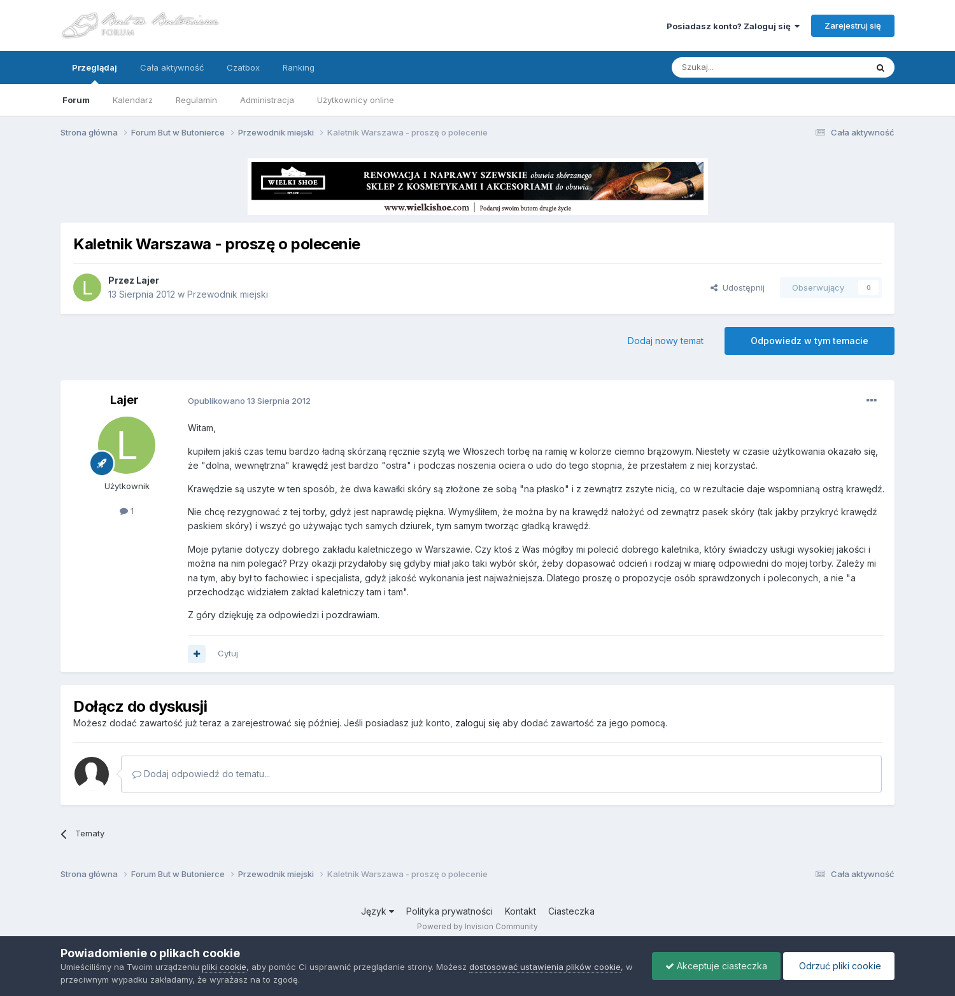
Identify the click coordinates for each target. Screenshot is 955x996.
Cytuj (228, 653)
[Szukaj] (737, 67)
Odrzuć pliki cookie (838, 965)
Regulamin (196, 100)
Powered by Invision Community (477, 926)
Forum (76, 100)
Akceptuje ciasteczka (716, 965)
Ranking (299, 67)
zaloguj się (477, 722)
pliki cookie (224, 967)
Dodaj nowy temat (666, 340)
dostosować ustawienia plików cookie (545, 967)
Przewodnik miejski (227, 294)
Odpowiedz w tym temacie (809, 340)
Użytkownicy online (355, 100)
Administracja (267, 100)
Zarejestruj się (852, 25)
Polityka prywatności (449, 911)
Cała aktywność (172, 67)
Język (377, 911)
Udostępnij (738, 287)
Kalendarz (133, 100)
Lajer (147, 280)
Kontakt (520, 911)
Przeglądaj (94, 73)
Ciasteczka (571, 911)
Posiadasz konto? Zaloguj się (733, 26)
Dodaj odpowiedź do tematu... (201, 773)
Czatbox (243, 67)
